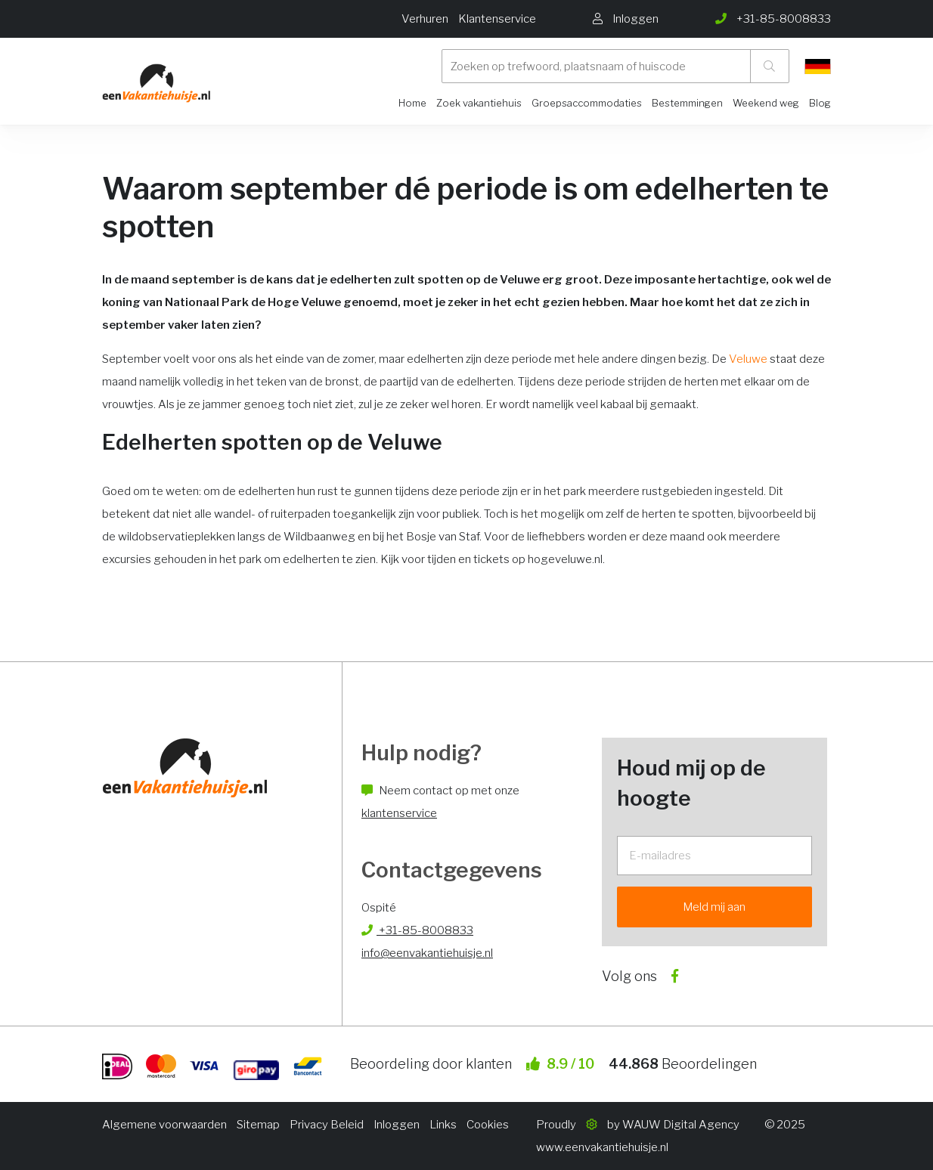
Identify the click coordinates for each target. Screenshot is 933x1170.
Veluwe (748, 359)
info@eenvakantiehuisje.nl (427, 953)
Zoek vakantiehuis (479, 103)
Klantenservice (497, 19)
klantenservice (399, 813)
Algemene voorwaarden (164, 1124)
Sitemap (258, 1124)
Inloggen (397, 1124)
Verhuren (424, 19)
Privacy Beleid (327, 1124)
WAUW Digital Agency (680, 1124)
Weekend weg (766, 103)
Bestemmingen (687, 103)
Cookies (487, 1124)
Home (412, 103)
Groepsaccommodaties (587, 103)
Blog (820, 103)
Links (443, 1124)
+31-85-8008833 (417, 930)
